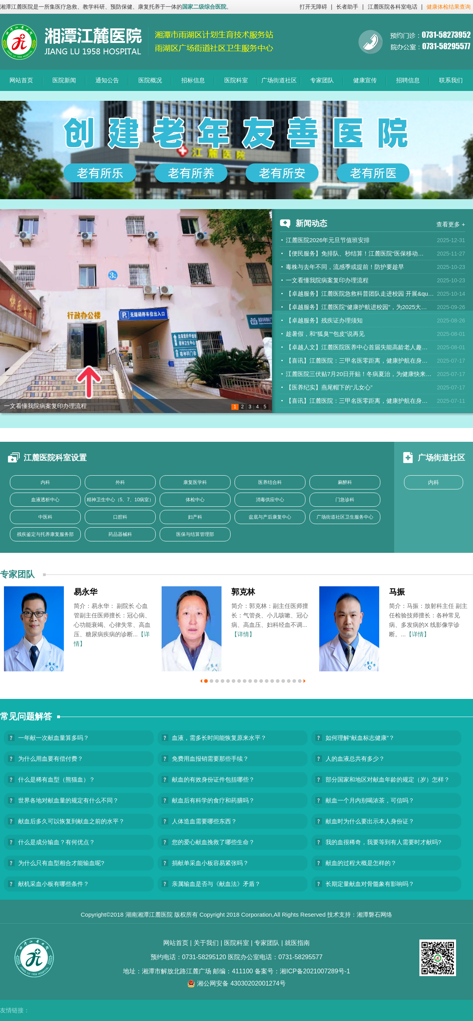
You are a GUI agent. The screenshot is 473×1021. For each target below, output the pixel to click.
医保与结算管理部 (195, 534)
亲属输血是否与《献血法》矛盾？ (216, 883)
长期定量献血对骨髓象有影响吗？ (370, 883)
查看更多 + (450, 224)
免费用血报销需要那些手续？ (210, 758)
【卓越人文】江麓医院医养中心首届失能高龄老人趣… (357, 347)
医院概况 (150, 80)
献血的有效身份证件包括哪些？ (213, 779)
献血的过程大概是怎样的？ (361, 863)
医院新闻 (64, 80)
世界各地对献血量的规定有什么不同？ (68, 800)
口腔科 (120, 517)
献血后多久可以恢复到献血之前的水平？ (71, 821)
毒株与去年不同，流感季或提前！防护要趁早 (345, 266)
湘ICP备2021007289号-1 (315, 971)
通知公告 (107, 80)
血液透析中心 (45, 499)
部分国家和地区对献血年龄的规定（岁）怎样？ (388, 779)
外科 (120, 482)
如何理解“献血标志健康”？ (360, 737)
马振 (397, 591)
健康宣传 (365, 80)
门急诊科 (344, 499)
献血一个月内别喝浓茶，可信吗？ (370, 800)
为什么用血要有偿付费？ (50, 758)
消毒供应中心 (270, 499)
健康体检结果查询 (448, 7)
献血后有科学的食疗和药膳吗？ (213, 800)
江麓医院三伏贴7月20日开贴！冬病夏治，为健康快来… (359, 374)
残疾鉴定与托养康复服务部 (45, 534)
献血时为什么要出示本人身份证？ (370, 821)
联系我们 (451, 80)
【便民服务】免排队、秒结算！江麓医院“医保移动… (355, 253)
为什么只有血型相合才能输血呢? (61, 863)
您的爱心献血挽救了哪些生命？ (213, 842)
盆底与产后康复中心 (270, 517)
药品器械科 (120, 534)
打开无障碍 (313, 7)
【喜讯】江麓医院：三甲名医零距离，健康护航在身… (357, 360)
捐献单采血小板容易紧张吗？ (210, 863)
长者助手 (347, 7)
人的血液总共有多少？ (355, 758)
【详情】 (243, 634)
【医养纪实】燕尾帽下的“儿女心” (329, 387)
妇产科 (195, 517)
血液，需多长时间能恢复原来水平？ (219, 737)
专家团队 (322, 80)
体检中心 (195, 499)
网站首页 (21, 80)
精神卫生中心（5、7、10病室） (120, 499)
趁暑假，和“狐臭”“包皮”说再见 (325, 333)
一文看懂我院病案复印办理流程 (45, 405)
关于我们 (206, 942)
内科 (45, 482)
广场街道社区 (279, 80)
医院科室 (236, 80)
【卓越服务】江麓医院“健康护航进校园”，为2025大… (356, 307)
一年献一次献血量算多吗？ (53, 737)
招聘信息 (408, 80)
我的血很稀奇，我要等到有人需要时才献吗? (383, 842)
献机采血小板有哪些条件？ (53, 883)
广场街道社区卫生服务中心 (345, 517)
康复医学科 (195, 482)
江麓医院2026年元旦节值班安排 (328, 240)
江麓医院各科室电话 (392, 7)
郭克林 (243, 591)
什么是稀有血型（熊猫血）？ (56, 779)
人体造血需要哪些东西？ (204, 821)
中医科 (45, 517)
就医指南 (297, 942)
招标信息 (193, 80)
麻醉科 (345, 482)
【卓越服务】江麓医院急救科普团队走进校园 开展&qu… (360, 293)
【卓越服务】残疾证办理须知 (324, 320)
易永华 (85, 591)
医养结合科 (270, 482)
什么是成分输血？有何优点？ (56, 842)
